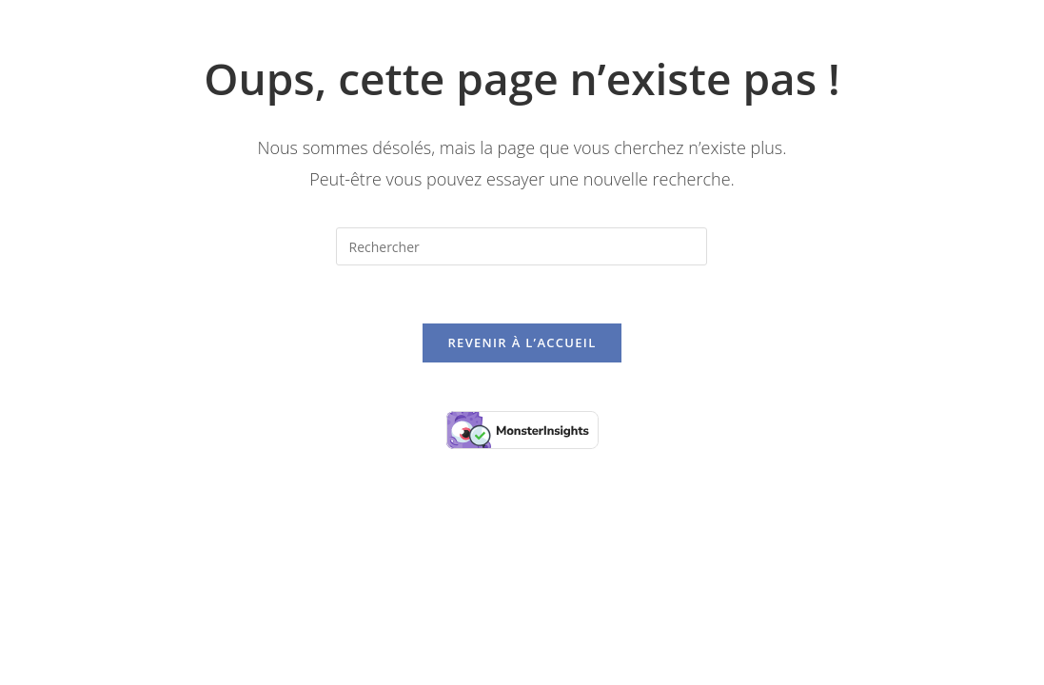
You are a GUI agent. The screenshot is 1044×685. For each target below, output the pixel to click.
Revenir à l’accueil (521, 342)
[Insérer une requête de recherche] (521, 246)
